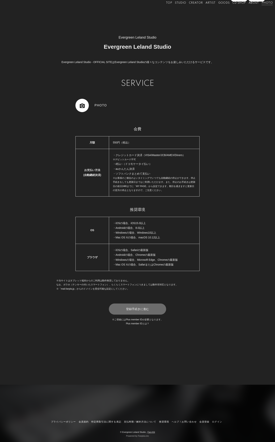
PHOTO (259, 11)
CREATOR (188, 11)
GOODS (216, 11)
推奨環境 (164, 421)
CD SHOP (231, 11)
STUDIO (172, 11)
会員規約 (84, 421)
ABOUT (246, 11)
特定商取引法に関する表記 (106, 421)
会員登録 (239, 17)
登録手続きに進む (137, 309)
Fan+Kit (151, 432)
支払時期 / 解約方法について (140, 421)
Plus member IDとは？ (137, 323)
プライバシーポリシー (63, 421)
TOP (161, 11)
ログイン (256, 17)
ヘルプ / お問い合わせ (184, 421)
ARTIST (202, 11)
